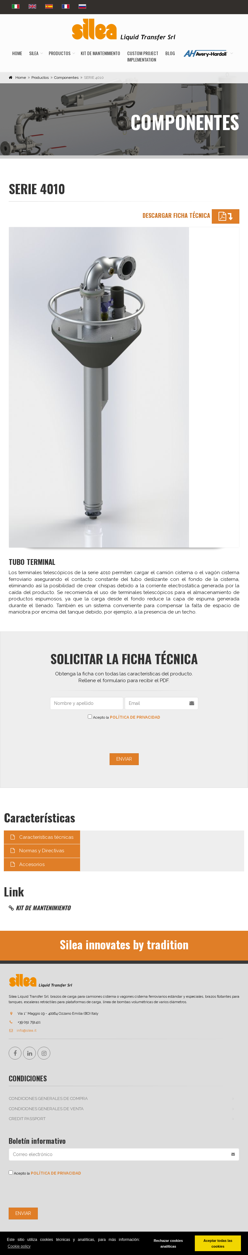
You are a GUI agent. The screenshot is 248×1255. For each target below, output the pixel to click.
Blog (170, 53)
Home (17, 53)
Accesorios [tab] (28, 864)
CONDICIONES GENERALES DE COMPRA (48, 1098)
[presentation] (124, 735)
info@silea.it (23, 1030)
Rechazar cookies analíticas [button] (168, 1243)
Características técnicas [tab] (42, 837)
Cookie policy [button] (19, 1246)
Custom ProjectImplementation (142, 56)
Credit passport (27, 1118)
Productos (59, 53)
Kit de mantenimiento (100, 53)
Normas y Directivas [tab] (37, 851)
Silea (33, 53)
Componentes (66, 77)
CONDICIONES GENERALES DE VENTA (46, 1108)
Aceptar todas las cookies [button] (217, 1243)
